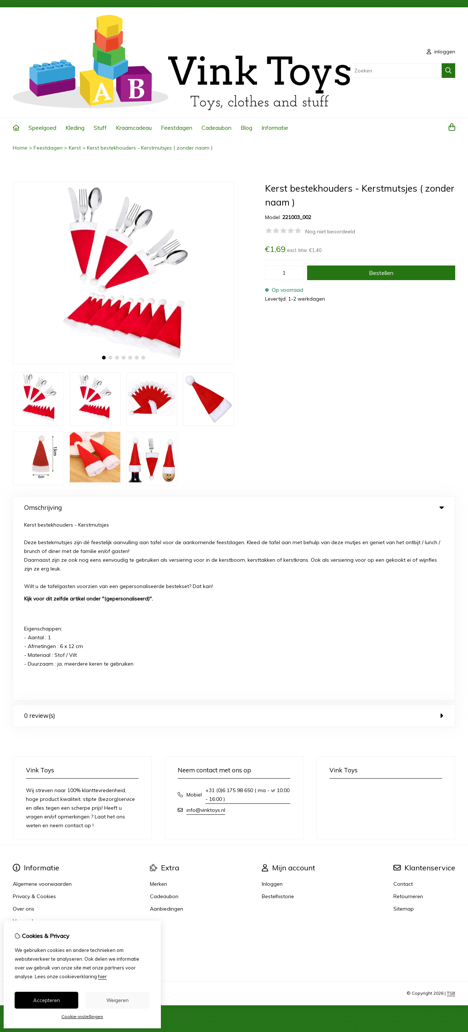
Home (20, 147)
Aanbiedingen (166, 727)
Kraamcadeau (134, 127)
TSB (451, 811)
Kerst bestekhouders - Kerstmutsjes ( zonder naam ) (149, 147)
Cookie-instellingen (82, 1016)
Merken (158, 702)
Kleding (74, 127)
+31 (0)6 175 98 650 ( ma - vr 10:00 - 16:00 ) (247, 613)
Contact (403, 702)
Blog (246, 127)
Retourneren (408, 714)
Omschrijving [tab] (234, 507)
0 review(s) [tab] (234, 534)
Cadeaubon (216, 127)
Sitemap (403, 727)
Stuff (100, 127)
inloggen (441, 51)
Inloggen (272, 702)
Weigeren (117, 1000)
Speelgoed (42, 127)
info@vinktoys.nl (205, 628)
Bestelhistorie (278, 714)
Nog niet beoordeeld (330, 231)
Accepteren (46, 1000)
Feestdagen (176, 127)
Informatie (274, 127)
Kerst (75, 147)
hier (102, 976)
